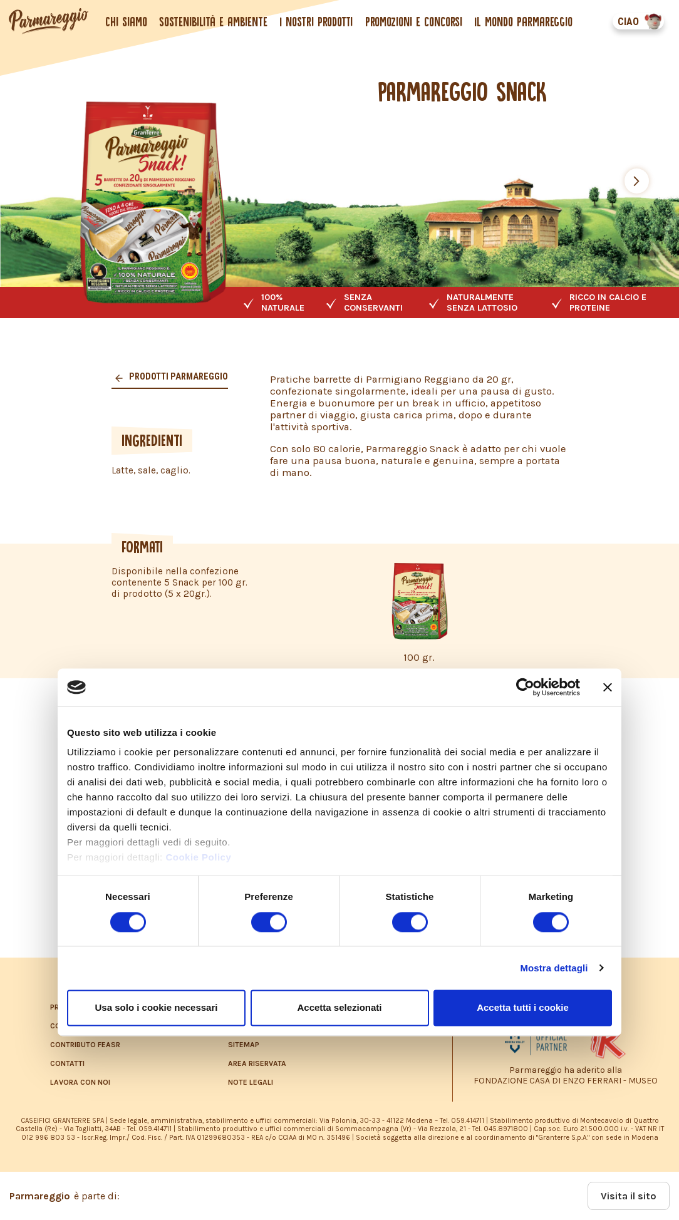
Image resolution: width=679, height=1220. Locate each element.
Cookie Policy (198, 857)
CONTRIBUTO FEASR (85, 1044)
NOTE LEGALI (250, 1082)
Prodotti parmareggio (177, 376)
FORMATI (142, 547)
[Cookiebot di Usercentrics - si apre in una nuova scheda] (525, 687)
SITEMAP (243, 1044)
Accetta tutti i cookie (523, 1007)
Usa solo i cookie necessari (156, 1007)
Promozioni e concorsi (414, 21)
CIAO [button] (627, 22)
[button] (637, 181)
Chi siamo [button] (127, 21)
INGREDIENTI (152, 440)
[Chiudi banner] (607, 687)
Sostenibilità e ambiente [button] (214, 21)
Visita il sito (628, 1196)
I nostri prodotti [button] (317, 21)
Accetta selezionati (339, 1007)
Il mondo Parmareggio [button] (524, 21)
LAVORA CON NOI (80, 1082)
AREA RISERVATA (257, 1063)
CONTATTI (67, 1063)
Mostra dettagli (554, 968)
